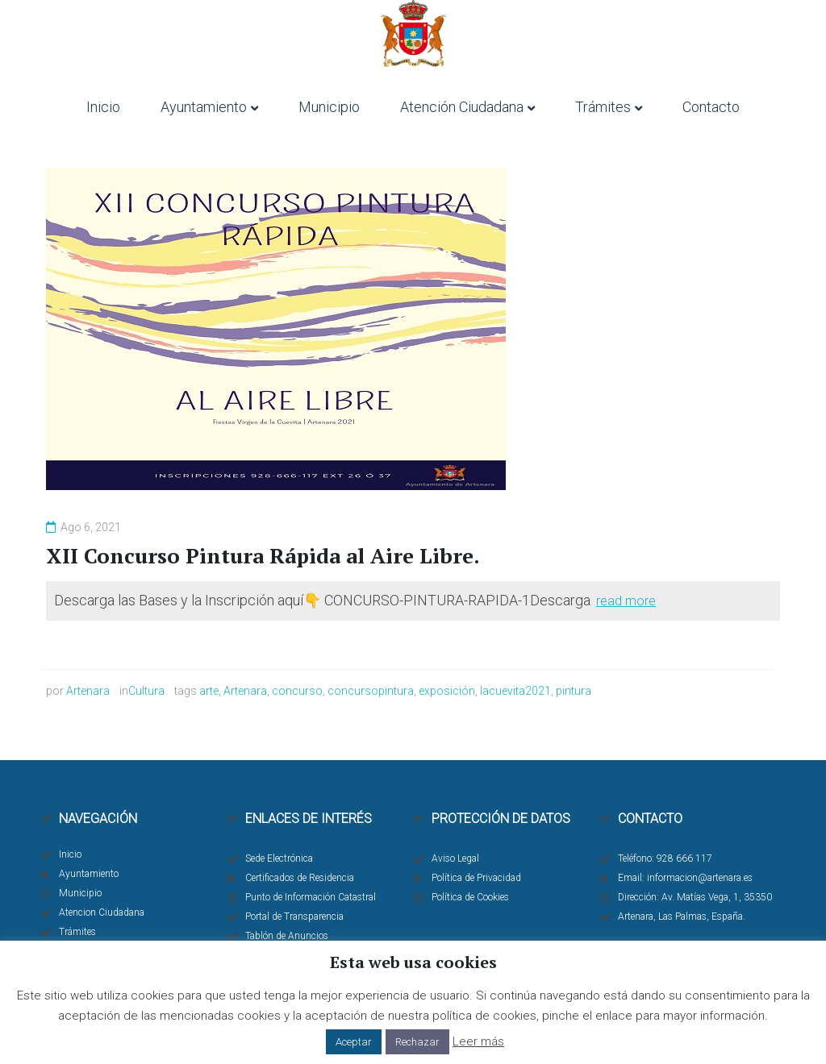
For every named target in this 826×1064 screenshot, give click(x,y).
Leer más (478, 1041)
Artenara (88, 690)
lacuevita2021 (515, 690)
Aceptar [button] (354, 1042)
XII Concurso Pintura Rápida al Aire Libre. (263, 555)
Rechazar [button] (417, 1042)
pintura (573, 690)
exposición (447, 690)
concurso (297, 690)
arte (209, 690)
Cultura (146, 690)
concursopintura (370, 690)
